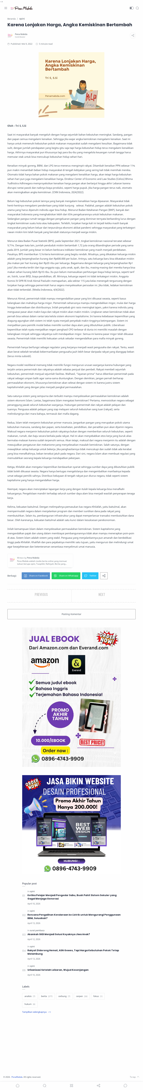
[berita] (47, 996)
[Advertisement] (71, 1045)
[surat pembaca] (37, 930)
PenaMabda (18, 1077)
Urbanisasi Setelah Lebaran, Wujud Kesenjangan (58, 970)
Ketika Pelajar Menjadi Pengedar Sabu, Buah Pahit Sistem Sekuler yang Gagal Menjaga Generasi (72, 897)
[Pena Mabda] (21, 34)
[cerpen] (82, 996)
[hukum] (29, 1004)
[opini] (32, 891)
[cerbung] (64, 996)
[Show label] (36, 1012)
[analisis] (29, 996)
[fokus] (98, 996)
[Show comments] (125, 1085)
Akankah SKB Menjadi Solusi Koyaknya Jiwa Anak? (59, 934)
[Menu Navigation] (5, 8)
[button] (131, 8)
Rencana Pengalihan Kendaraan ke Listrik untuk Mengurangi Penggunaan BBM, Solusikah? (74, 916)
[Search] (137, 8)
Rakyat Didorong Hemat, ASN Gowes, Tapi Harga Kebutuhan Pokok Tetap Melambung (73, 952)
